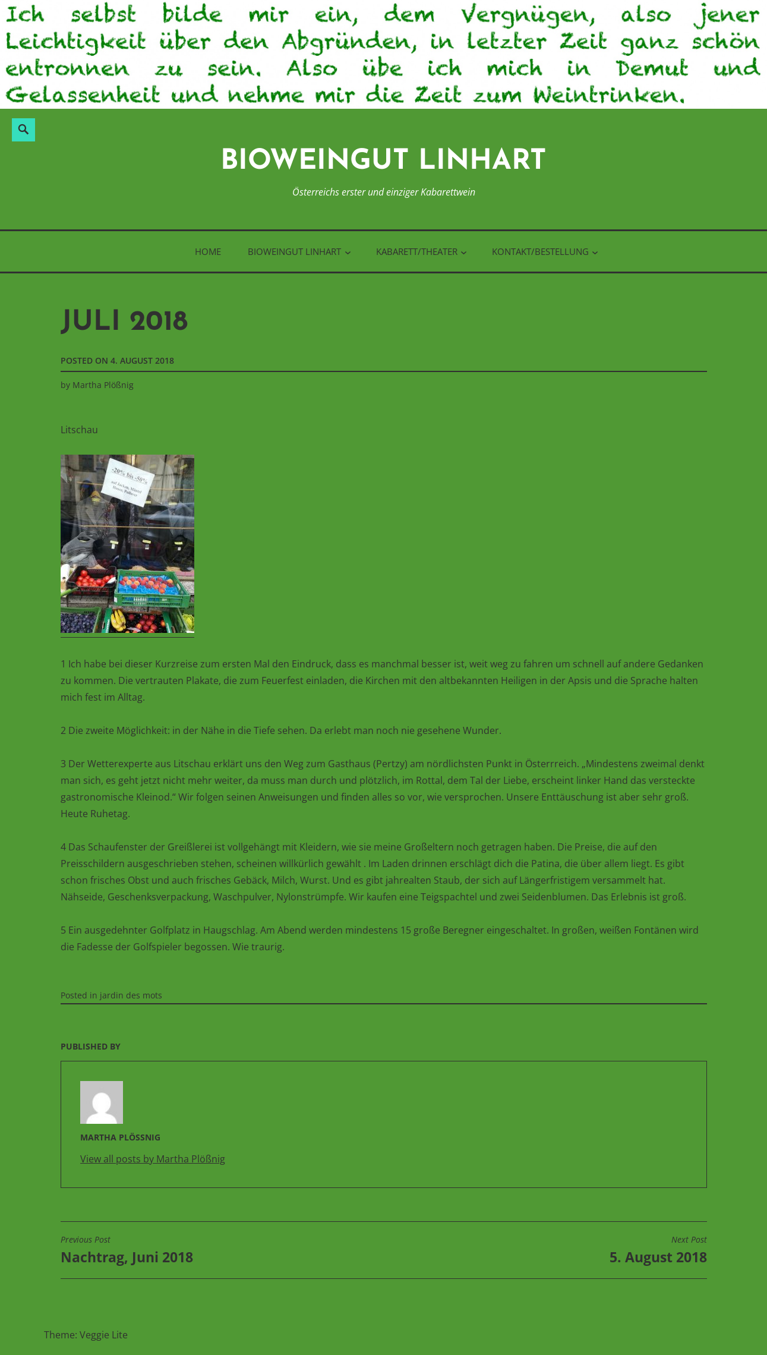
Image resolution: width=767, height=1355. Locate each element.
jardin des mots (131, 995)
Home (208, 251)
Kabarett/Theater (416, 251)
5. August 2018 (658, 1250)
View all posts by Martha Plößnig (152, 1158)
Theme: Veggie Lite (86, 1334)
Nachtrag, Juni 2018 (127, 1250)
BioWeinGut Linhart (383, 162)
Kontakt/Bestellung (540, 251)
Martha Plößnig (103, 384)
